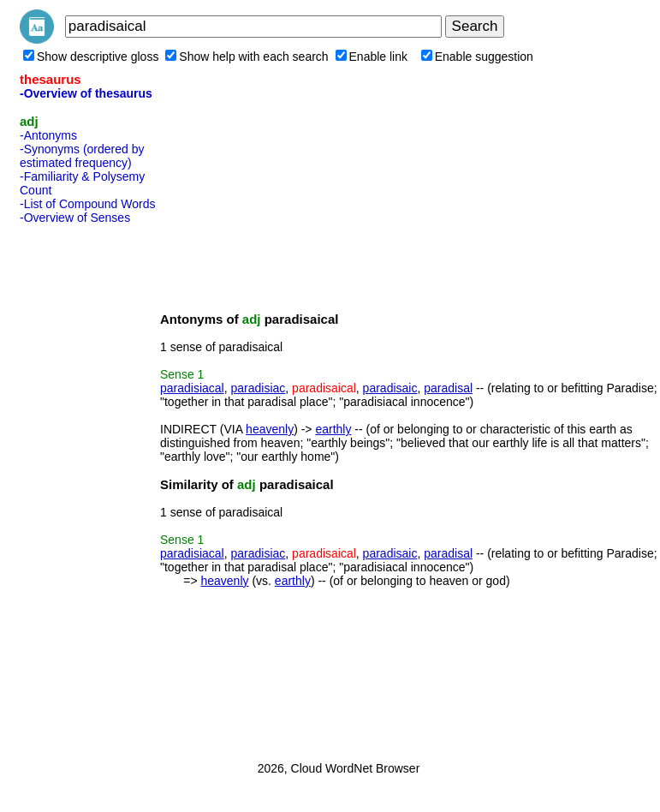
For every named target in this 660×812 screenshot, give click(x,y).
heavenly (270, 429)
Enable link (372, 56)
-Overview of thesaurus (86, 93)
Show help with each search (246, 56)
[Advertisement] (88, 487)
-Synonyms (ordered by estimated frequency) (82, 156)
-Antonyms (48, 135)
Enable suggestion (477, 56)
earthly (333, 429)
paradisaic (390, 388)
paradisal (448, 388)
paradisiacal (192, 388)
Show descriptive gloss (90, 56)
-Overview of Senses (75, 217)
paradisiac (258, 388)
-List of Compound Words (87, 204)
